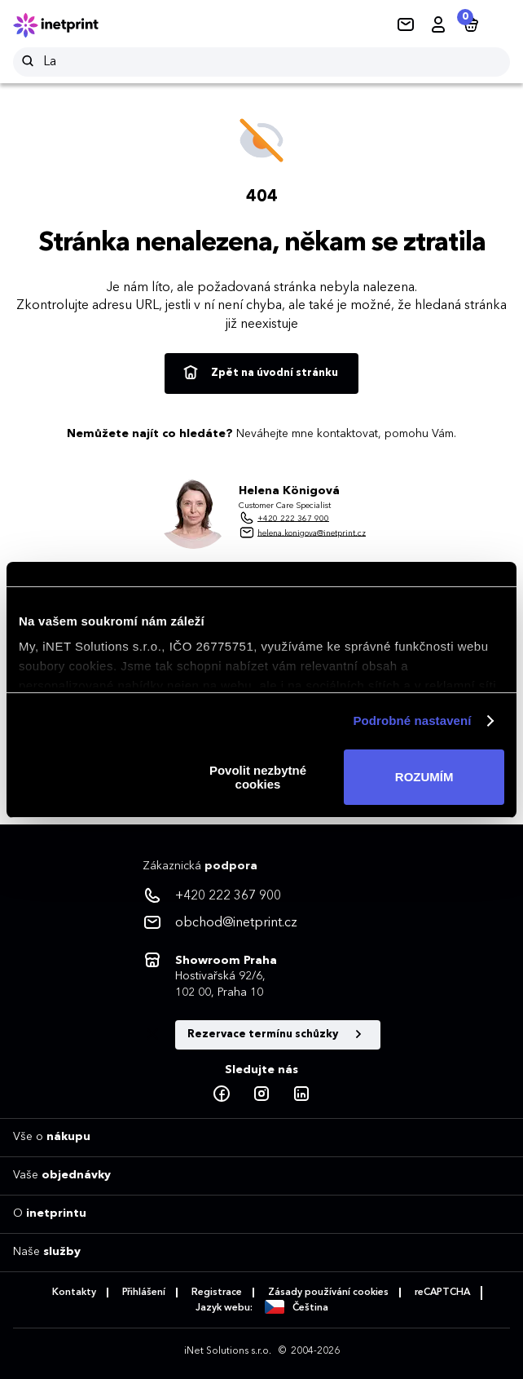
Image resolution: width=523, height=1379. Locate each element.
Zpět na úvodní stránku (259, 373)
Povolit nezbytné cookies (257, 777)
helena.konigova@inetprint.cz (311, 532)
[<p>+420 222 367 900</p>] (261, 896)
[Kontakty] (405, 25)
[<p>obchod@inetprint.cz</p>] (261, 923)
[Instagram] (261, 1094)
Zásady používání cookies (328, 1292)
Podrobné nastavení (412, 720)
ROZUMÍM (424, 777)
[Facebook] (221, 1094)
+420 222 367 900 (293, 518)
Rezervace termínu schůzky (277, 1035)
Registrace (216, 1292)
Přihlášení (143, 1292)
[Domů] (67, 25)
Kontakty (74, 1292)
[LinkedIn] (301, 1094)
